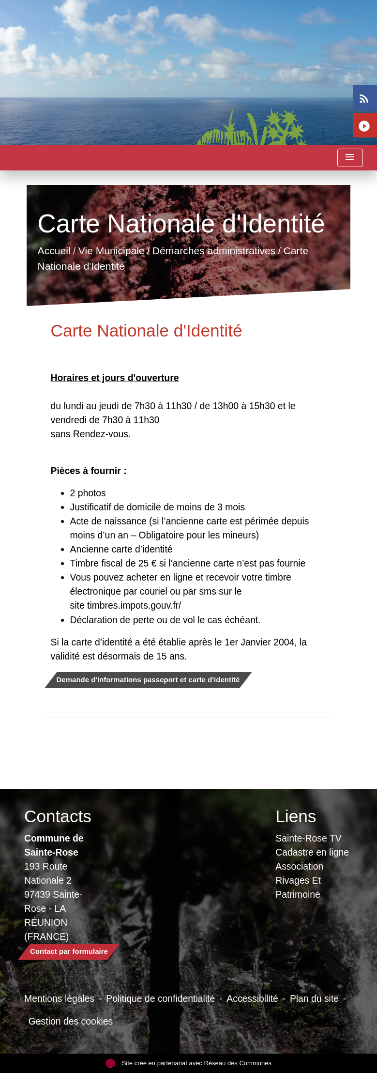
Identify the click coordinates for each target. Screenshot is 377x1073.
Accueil (53, 251)
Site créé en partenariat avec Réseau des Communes (188, 1063)
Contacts (57, 816)
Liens (295, 816)
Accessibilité (252, 998)
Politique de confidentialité (160, 998)
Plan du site (314, 998)
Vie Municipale (111, 251)
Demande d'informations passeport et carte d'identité (148, 679)
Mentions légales (59, 998)
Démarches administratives (213, 251)
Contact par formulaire (69, 951)
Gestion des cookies (71, 1021)
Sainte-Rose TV (308, 838)
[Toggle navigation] (349, 158)
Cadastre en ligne (312, 852)
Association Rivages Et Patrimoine (299, 880)
